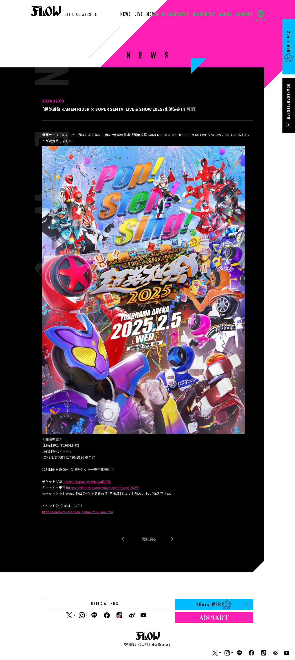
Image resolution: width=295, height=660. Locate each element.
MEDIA (152, 14)
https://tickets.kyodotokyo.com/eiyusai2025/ (103, 487)
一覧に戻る (147, 539)
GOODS (225, 14)
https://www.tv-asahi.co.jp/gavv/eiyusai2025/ (77, 511)
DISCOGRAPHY (175, 14)
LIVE (138, 14)
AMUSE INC (134, 644)
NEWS (125, 14)
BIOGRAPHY (204, 14)
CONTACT (244, 14)
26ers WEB (222, 604)
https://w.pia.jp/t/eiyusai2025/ (87, 481)
